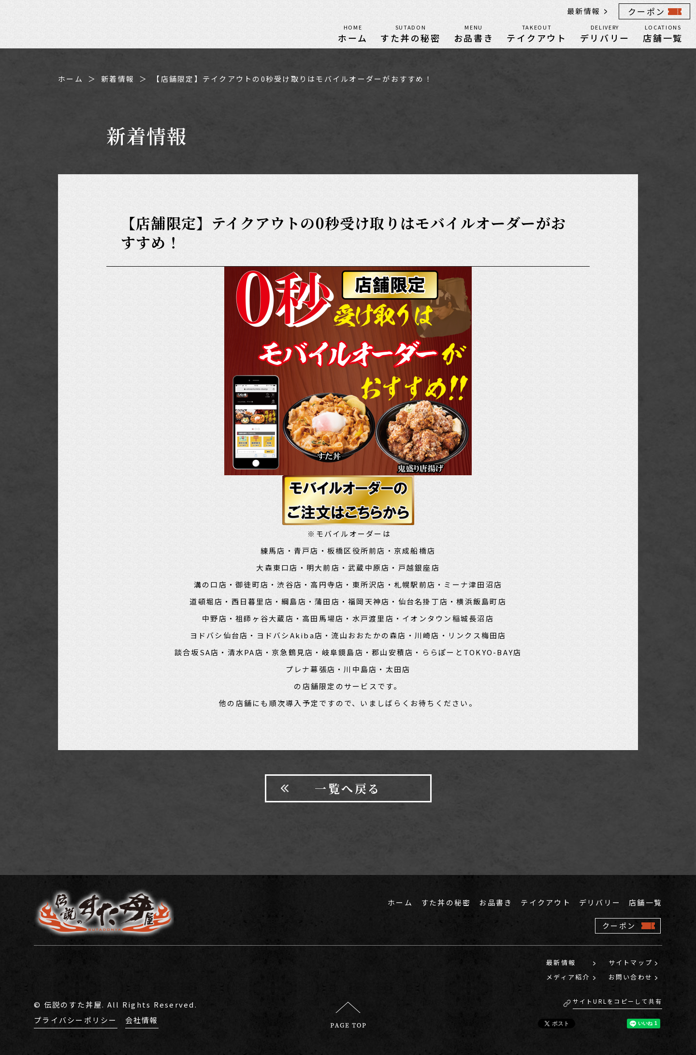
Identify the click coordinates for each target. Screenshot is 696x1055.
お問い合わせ (631, 976)
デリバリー (605, 33)
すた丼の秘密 (410, 33)
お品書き (474, 33)
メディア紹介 (568, 976)
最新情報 (583, 11)
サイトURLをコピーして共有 (618, 1001)
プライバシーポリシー (75, 1020)
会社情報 (142, 1020)
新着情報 (117, 79)
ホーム (352, 33)
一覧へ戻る (348, 788)
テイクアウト (536, 33)
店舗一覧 (663, 33)
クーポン (646, 11)
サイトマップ (631, 962)
